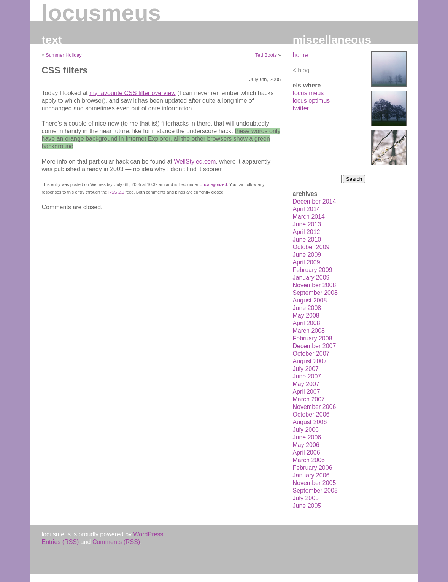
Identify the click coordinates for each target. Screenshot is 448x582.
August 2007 (310, 361)
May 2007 (306, 384)
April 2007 (306, 391)
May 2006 (306, 445)
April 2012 (306, 232)
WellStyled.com (195, 161)
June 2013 (307, 224)
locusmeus (101, 12)
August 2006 (310, 422)
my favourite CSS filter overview (132, 93)
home (300, 55)
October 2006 (311, 414)
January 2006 (311, 475)
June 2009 (307, 254)
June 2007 (307, 376)
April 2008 (306, 323)
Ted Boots (266, 55)
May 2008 (306, 315)
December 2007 (314, 346)
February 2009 (312, 270)
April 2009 (306, 262)
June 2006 (307, 437)
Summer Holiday (64, 55)
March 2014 (309, 216)
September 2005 (315, 490)
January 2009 (311, 277)
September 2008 (315, 292)
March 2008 (309, 331)
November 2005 (314, 483)
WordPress (148, 534)
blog (303, 70)
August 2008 (310, 300)
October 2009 (311, 247)
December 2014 (314, 201)
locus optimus (311, 100)
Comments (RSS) (116, 542)
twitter (301, 108)
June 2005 (307, 505)
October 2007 (311, 353)
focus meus (308, 93)
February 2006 (312, 467)
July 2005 (306, 498)
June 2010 (307, 239)
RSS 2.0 (116, 192)
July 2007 (306, 369)
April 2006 (306, 452)
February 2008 (312, 338)
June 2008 (307, 308)
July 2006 (306, 429)
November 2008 (314, 285)
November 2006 (314, 407)
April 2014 (306, 209)
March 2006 (309, 460)
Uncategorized (213, 184)
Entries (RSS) (60, 542)
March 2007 (309, 399)
